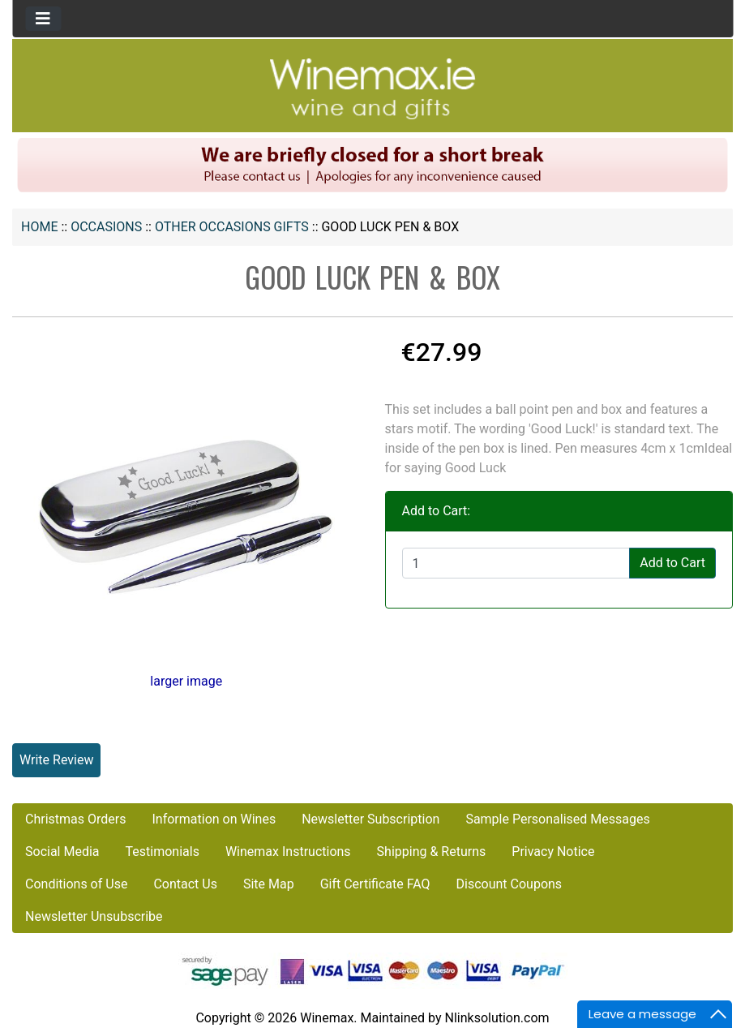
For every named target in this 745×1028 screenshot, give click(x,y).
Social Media (62, 851)
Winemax (326, 1018)
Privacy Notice (553, 851)
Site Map (268, 884)
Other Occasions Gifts (232, 226)
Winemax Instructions (288, 851)
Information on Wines (214, 819)
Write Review (56, 760)
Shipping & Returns (431, 851)
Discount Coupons (509, 884)
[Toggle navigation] (43, 18)
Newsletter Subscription (370, 819)
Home (39, 226)
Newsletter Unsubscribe (94, 916)
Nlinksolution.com (496, 1018)
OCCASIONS (106, 226)
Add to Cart (672, 562)
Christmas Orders (75, 819)
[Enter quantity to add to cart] (516, 563)
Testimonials (162, 851)
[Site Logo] (373, 88)
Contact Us (185, 884)
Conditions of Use (76, 884)
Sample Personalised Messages (557, 819)
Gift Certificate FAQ (375, 884)
